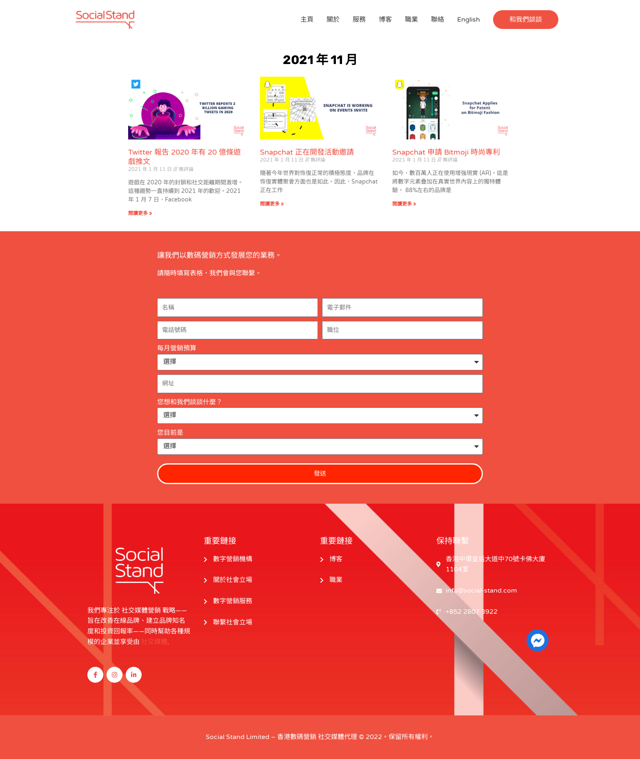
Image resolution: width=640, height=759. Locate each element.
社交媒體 (154, 642)
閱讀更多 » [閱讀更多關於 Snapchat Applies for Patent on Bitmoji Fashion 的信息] (404, 204)
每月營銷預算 (176, 348)
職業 (411, 19)
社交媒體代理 (337, 737)
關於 (333, 19)
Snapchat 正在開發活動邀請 (307, 152)
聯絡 (437, 19)
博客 (385, 19)
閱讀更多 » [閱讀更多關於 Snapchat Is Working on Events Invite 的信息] (272, 204)
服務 (359, 19)
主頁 (306, 19)
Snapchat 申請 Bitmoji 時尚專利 (446, 152)
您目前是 (170, 433)
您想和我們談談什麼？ (189, 402)
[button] (525, 19)
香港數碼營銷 (296, 737)
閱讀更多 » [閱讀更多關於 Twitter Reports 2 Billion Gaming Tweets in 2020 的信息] (140, 213)
